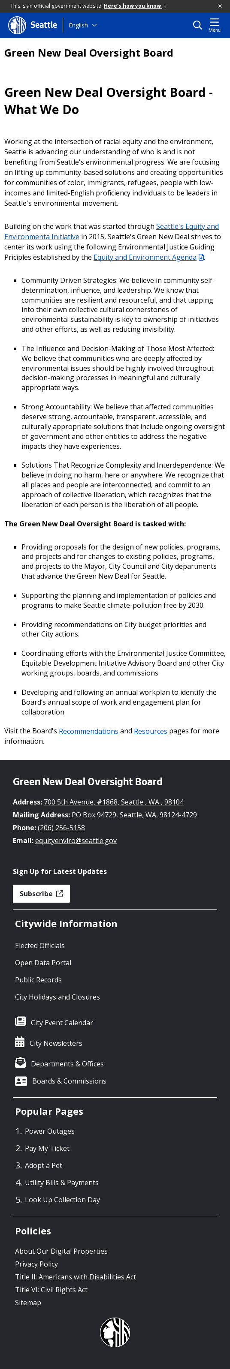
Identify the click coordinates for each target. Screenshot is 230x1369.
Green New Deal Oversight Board (88, 52)
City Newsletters (56, 1043)
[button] (220, 6)
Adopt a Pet (43, 1165)
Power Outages (50, 1131)
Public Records (38, 980)
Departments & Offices (67, 1064)
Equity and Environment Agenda (149, 257)
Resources (150, 731)
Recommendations (88, 731)
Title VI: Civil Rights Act (51, 1289)
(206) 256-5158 (61, 827)
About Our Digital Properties (61, 1251)
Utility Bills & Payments (62, 1182)
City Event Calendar (62, 1022)
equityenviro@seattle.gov (76, 840)
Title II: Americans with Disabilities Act (75, 1277)
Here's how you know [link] (135, 5)
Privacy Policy (36, 1264)
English (78, 25)
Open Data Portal (43, 962)
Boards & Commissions (69, 1081)
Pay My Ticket (47, 1148)
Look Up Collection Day (62, 1199)
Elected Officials (40, 945)
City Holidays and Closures (57, 997)
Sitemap (28, 1302)
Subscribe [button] (41, 893)
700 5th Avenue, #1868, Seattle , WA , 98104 (114, 802)
